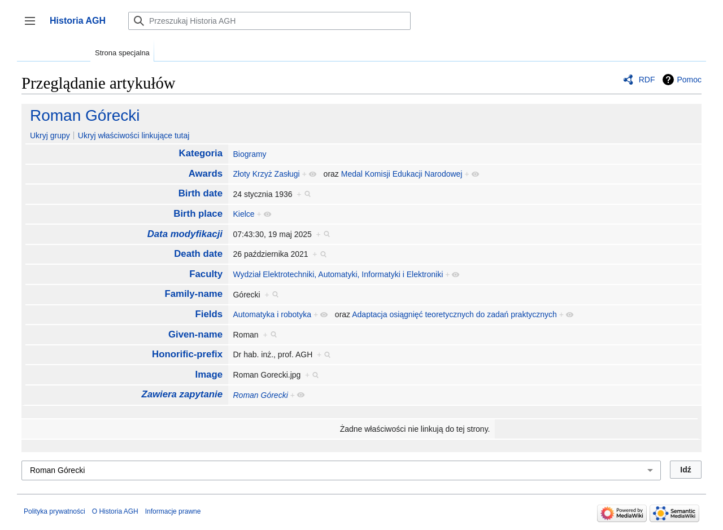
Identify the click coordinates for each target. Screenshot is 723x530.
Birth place (198, 213)
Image (209, 374)
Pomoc (689, 79)
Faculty (206, 274)
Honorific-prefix (187, 354)
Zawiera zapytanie (182, 394)
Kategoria (201, 153)
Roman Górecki (85, 115)
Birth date (200, 193)
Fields (209, 314)
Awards (206, 173)
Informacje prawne (173, 511)
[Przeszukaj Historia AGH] (269, 21)
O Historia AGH (115, 511)
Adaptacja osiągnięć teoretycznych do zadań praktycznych (454, 314)
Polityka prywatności (54, 511)
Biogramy (249, 154)
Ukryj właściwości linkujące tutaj (134, 135)
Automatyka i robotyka (272, 314)
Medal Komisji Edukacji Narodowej (402, 173)
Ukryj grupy (50, 135)
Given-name (195, 334)
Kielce (243, 213)
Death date (198, 253)
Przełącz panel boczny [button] (33, 26)
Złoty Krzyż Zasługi (266, 173)
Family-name (193, 293)
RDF (647, 79)
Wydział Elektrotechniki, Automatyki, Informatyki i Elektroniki (338, 274)
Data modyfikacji (185, 234)
